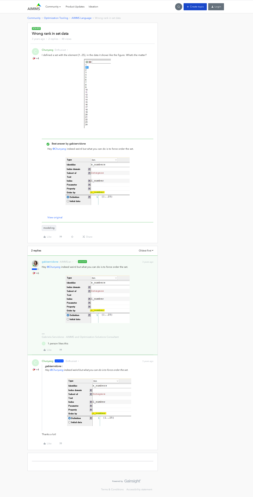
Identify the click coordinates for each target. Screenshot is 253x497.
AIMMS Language (82, 18)
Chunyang (47, 49)
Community (34, 18)
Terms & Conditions (112, 489)
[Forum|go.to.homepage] (34, 6)
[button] (195, 6)
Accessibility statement (139, 489)
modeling (49, 227)
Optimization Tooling (56, 18)
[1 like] (55, 343)
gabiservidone (50, 261)
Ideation (93, 6)
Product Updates (75, 6)
